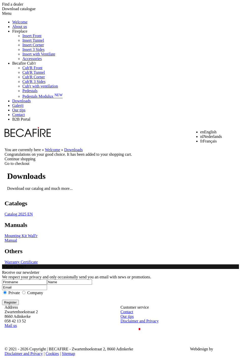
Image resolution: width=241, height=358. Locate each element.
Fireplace (19, 31)
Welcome (19, 22)
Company (35, 293)
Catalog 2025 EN (19, 214)
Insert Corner (33, 45)
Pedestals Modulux (42, 96)
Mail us (11, 325)
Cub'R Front (32, 68)
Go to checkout (17, 163)
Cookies (52, 353)
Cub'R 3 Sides (34, 81)
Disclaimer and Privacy (139, 321)
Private (14, 293)
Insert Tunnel (33, 40)
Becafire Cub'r (24, 63)
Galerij (17, 105)
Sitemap (68, 353)
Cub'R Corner (33, 77)
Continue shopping (20, 159)
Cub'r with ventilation (40, 86)
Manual (11, 240)
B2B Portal (21, 119)
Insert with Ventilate (38, 54)
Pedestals (30, 91)
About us (19, 26)
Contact (18, 114)
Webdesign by (201, 349)
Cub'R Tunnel (33, 72)
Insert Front (31, 36)
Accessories (32, 58)
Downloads (21, 101)
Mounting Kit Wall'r (21, 236)
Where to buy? (14, 266)
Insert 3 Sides (33, 49)
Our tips (18, 110)
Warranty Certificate (21, 262)
